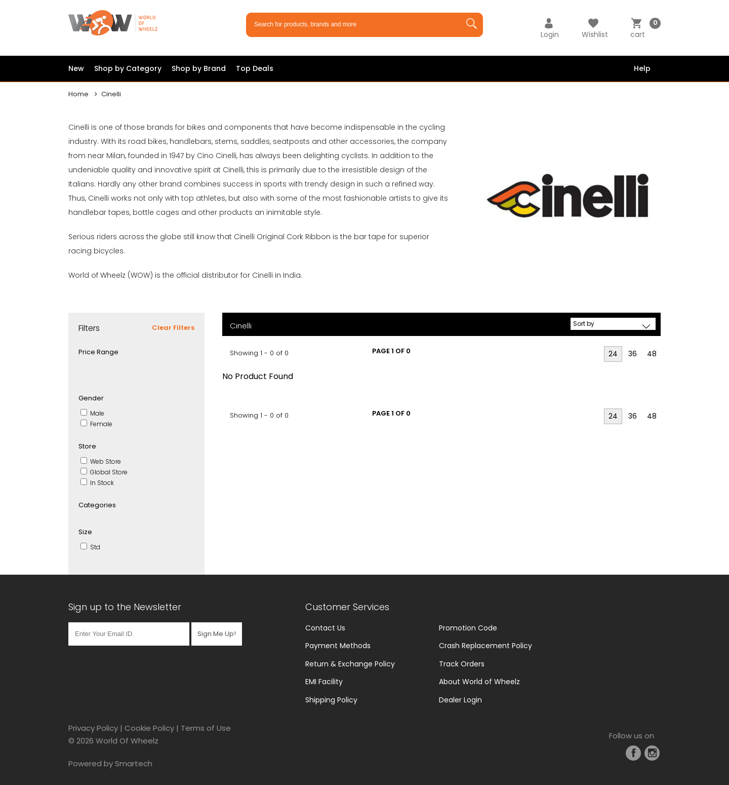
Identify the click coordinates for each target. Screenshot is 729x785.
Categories (97, 505)
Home (78, 94)
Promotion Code (468, 628)
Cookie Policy (149, 728)
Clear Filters (173, 327)
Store (87, 446)
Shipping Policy (331, 700)
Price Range (98, 352)
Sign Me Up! (216, 633)
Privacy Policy (93, 728)
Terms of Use (206, 728)
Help (642, 68)
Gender (91, 398)
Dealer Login (460, 700)
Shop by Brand (199, 68)
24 (613, 354)
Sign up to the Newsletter (124, 607)
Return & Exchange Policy (350, 664)
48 (652, 354)
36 (632, 354)
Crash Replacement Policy (485, 646)
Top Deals (254, 68)
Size (85, 532)
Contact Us (325, 628)
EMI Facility (324, 682)
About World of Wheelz (479, 682)
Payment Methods (338, 646)
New (76, 68)
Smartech (133, 763)
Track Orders (461, 664)
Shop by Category (127, 68)
